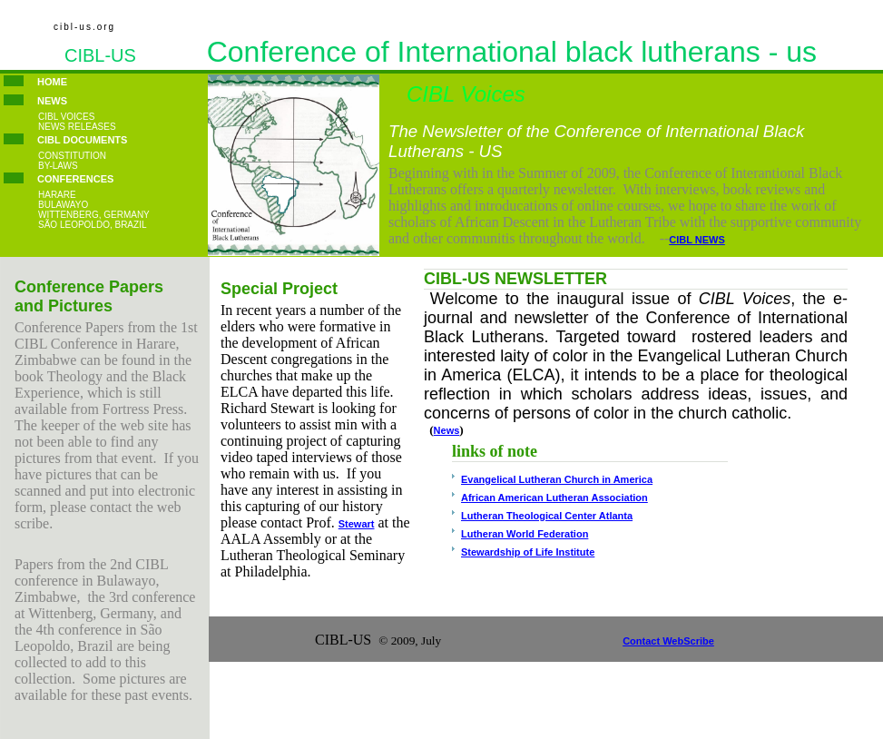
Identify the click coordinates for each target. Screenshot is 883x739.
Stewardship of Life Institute (527, 552)
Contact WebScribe (668, 641)
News (447, 430)
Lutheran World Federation (524, 533)
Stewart (356, 523)
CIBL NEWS (697, 239)
